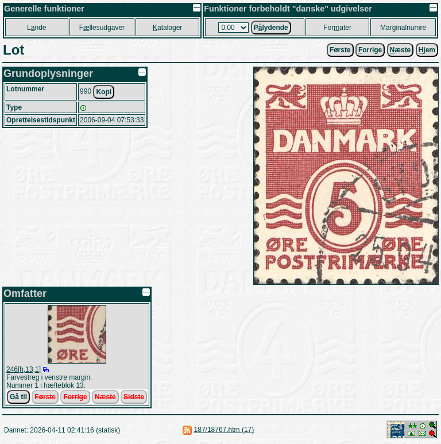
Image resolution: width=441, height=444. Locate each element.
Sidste (133, 397)
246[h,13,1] (23, 369)
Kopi (103, 92)
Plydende (271, 28)
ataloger (167, 28)
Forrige (75, 397)
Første (340, 50)
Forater (337, 28)
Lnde (36, 28)
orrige (370, 50)
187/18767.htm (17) (224, 430)
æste (400, 50)
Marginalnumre (403, 28)
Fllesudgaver (102, 28)
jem (427, 50)
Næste (105, 397)
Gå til (18, 397)
